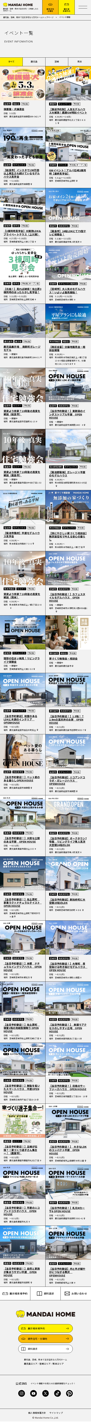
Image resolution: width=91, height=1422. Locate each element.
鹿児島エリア (30, 1364)
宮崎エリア (45, 1364)
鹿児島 (34, 62)
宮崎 (57, 62)
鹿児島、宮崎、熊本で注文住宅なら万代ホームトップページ (28, 17)
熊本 (79, 62)
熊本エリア (58, 1364)
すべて (11, 62)
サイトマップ (56, 1413)
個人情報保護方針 (37, 1413)
